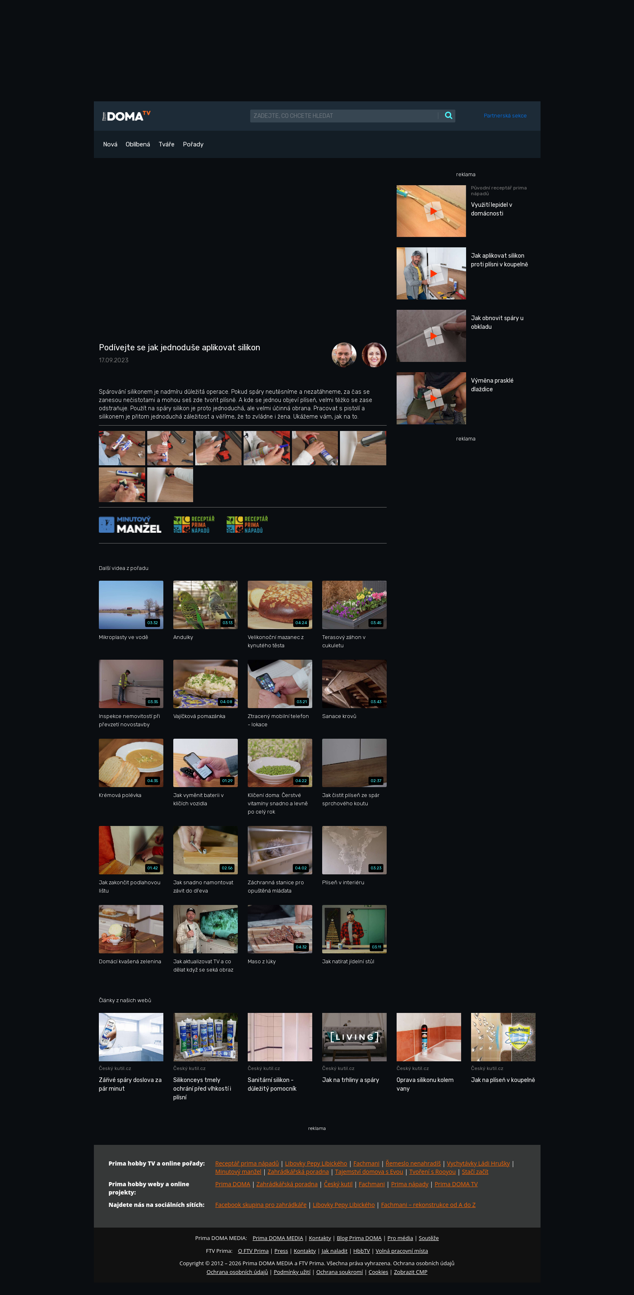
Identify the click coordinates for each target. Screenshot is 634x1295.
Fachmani (366, 1163)
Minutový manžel (238, 1171)
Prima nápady (409, 1184)
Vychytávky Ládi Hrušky (478, 1163)
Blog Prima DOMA (359, 1238)
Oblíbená (138, 144)
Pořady (193, 144)
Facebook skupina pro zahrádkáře (261, 1205)
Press (281, 1250)
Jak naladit (335, 1250)
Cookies (378, 1272)
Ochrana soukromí (339, 1272)
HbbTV (361, 1250)
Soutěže (429, 1238)
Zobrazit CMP (411, 1272)
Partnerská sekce (505, 116)
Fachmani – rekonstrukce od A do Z (428, 1205)
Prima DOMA (233, 1184)
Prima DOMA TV (456, 1184)
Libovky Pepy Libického (316, 1163)
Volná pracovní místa (402, 1250)
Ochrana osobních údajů (237, 1272)
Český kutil (338, 1184)
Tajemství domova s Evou (369, 1171)
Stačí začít (475, 1171)
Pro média (400, 1238)
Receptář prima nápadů (247, 1163)
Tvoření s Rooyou (432, 1171)
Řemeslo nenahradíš (413, 1163)
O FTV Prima (253, 1250)
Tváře (166, 144)
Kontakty (320, 1238)
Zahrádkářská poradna (298, 1171)
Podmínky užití (292, 1272)
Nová (110, 144)
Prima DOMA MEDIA (278, 1238)
